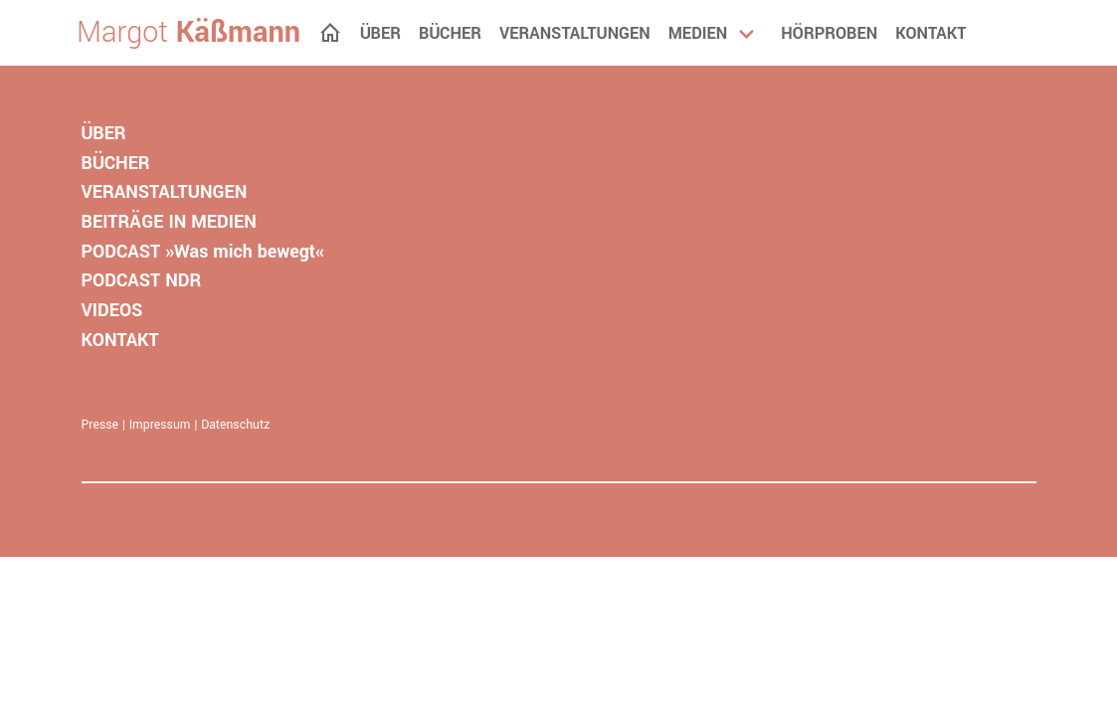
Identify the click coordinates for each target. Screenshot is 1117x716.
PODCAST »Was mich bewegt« (203, 252)
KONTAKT (120, 340)
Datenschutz (235, 425)
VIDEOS (112, 310)
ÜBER (104, 133)
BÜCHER (116, 163)
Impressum (160, 425)
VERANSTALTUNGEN (165, 192)
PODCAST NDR (142, 280)
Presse (100, 425)
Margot (188, 33)
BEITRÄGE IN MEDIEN (169, 222)
